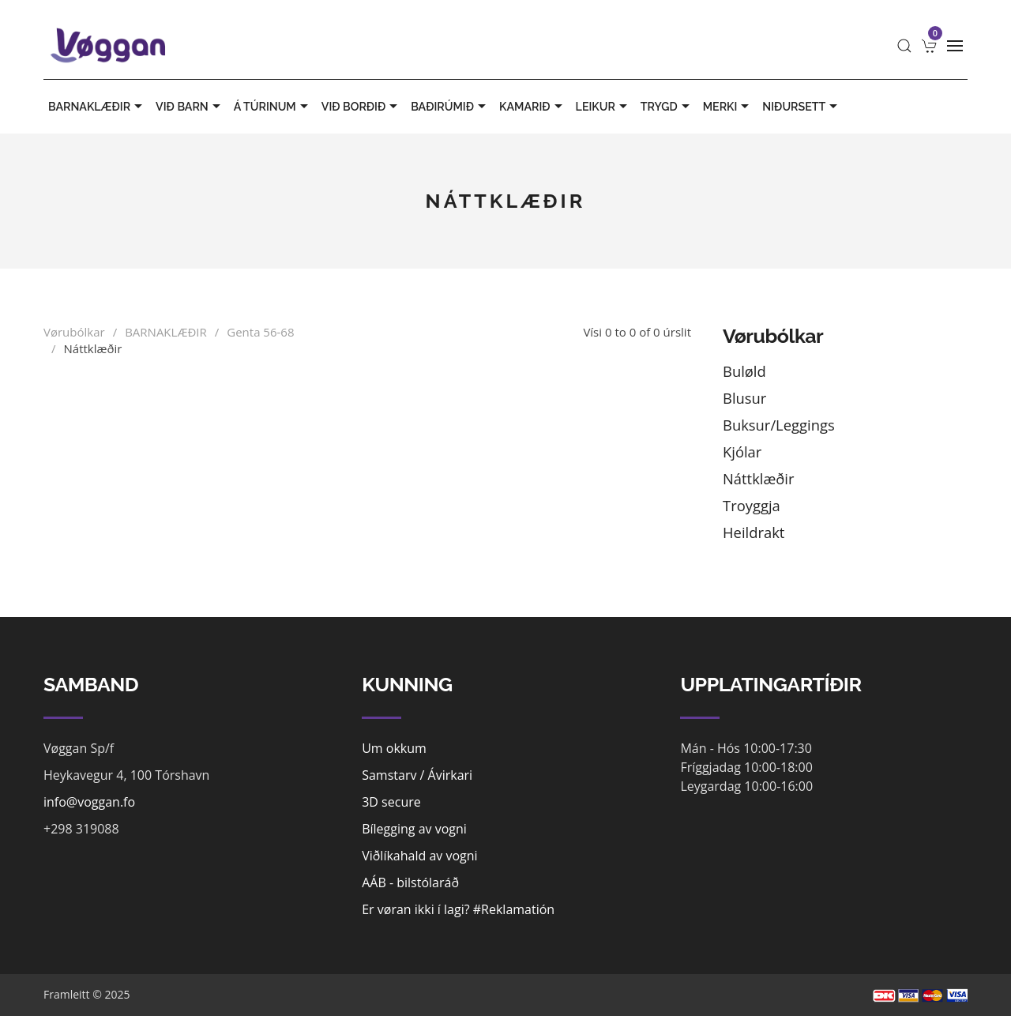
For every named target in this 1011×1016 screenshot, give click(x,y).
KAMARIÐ (532, 107)
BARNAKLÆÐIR (97, 107)
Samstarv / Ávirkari (417, 775)
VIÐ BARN (190, 107)
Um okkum (394, 748)
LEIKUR (603, 107)
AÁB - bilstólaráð (410, 882)
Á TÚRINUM (273, 107)
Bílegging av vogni (414, 828)
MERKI (728, 107)
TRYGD (667, 107)
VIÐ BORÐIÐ (361, 107)
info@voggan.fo (89, 802)
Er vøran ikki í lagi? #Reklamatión (458, 909)
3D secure (391, 802)
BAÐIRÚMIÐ (450, 107)
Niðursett (801, 107)
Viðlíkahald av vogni (419, 855)
